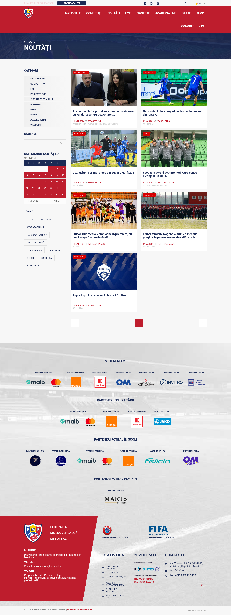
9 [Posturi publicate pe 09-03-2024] (57, 175)
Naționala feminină (37, 235)
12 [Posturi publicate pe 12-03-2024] (33, 182)
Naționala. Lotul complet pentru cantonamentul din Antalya (173, 112)
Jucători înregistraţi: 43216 (115, 584)
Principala (29, 42)
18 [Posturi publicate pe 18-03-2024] (27, 188)
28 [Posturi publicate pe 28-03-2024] (45, 194)
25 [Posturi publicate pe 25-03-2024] (27, 194)
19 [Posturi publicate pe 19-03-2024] (33, 188)
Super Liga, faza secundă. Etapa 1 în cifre (99, 295)
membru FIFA (155, 537)
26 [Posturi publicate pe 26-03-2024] (33, 194)
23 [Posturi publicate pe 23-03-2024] (57, 188)
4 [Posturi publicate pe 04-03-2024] (27, 175)
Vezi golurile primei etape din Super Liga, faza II (104, 172)
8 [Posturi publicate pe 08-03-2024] (51, 175)
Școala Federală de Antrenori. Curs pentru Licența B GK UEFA (170, 174)
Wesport (32, 124)
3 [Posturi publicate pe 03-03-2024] (63, 169)
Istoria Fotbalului (38, 98)
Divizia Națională (35, 242)
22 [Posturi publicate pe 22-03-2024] (51, 188)
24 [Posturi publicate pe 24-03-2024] (63, 188)
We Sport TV (33, 266)
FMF (30, 88)
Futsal (30, 219)
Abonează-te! (72, 3)
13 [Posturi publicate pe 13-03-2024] (39, 182)
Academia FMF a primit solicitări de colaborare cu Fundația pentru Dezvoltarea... (103, 112)
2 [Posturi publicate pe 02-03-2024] (57, 169)
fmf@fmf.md (177, 570)
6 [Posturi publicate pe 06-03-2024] (39, 175)
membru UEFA (109, 537)
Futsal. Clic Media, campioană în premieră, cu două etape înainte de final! (102, 235)
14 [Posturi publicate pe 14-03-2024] (45, 182)
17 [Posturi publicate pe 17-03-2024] (63, 182)
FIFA (30, 114)
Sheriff (30, 258)
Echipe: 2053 (112, 573)
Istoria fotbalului (36, 227)
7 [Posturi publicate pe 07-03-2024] (45, 175)
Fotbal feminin (34, 250)
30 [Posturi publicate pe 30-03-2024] (57, 194)
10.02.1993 (123, 537)
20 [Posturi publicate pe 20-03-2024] (39, 188)
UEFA (30, 109)
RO (198, 3)
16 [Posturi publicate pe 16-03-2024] (57, 182)
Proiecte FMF (36, 93)
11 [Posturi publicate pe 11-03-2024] (27, 182)
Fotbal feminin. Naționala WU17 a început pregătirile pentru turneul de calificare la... (170, 235)
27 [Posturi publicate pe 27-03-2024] (39, 194)
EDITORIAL (33, 104)
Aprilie (57, 201)
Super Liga (46, 258)
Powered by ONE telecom (197, 610)
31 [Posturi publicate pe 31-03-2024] (63, 194)
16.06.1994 (169, 537)
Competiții (34, 83)
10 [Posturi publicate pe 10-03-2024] (63, 175)
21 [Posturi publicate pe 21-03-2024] (45, 188)
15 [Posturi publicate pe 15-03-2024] (51, 182)
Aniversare (54, 250)
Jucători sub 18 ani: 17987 (115, 596)
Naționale (34, 78)
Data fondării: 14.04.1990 (113, 567)
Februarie (33, 201)
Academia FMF (35, 119)
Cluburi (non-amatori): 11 (112, 590)
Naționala (46, 219)
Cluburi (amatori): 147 (116, 578)
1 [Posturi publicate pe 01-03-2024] (51, 169)
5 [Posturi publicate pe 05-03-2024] (33, 175)
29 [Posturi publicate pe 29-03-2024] (51, 194)
